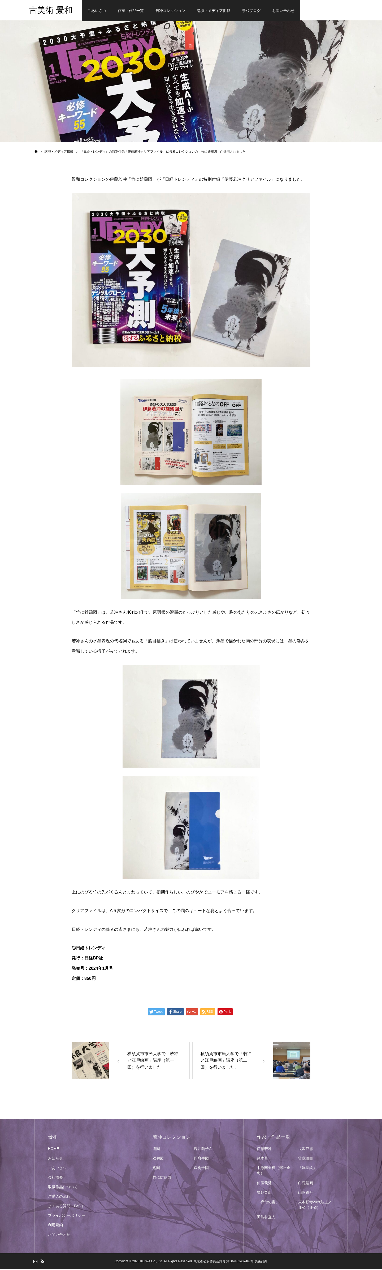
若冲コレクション (170, 10)
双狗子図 (201, 1168)
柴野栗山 (264, 1193)
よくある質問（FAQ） (66, 1207)
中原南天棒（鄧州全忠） (273, 1171)
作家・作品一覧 (131, 10)
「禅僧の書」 (268, 1203)
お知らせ (55, 1159)
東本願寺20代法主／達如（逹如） (315, 1205)
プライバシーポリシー (66, 1216)
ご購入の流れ (59, 1197)
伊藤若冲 (264, 1149)
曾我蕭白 (305, 1159)
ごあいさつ (97, 10)
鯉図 (156, 1168)
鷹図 (156, 1149)
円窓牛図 (201, 1159)
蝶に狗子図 (203, 1149)
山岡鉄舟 (305, 1193)
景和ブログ (251, 10)
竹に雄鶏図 (162, 1178)
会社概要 (55, 1178)
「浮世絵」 (307, 1168)
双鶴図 (158, 1159)
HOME (53, 1149)
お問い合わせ (283, 10)
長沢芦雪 (305, 1149)
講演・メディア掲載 (213, 10)
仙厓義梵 (264, 1184)
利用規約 (55, 1226)
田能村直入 (266, 1218)
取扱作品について (63, 1187)
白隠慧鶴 (305, 1184)
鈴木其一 (264, 1159)
